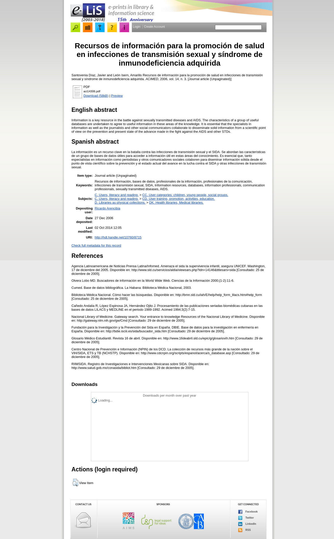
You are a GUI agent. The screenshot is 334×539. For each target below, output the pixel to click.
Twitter (246, 518)
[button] (75, 482)
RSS (244, 530)
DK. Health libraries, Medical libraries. (176, 202)
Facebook (248, 512)
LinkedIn (247, 524)
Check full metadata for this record (96, 245)
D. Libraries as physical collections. (120, 202)
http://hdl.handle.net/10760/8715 (118, 237)
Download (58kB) (96, 96)
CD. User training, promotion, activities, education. (178, 199)
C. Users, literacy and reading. (117, 195)
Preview (117, 96)
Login (136, 26)
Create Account (154, 26)
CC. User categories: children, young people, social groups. (185, 195)
